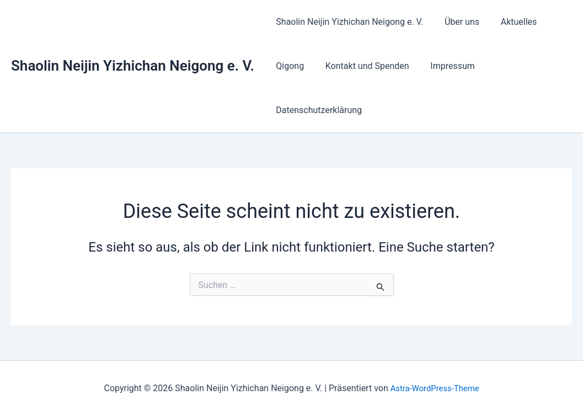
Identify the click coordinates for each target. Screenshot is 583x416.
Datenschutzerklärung (317, 110)
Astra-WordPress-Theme (435, 388)
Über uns (456, 22)
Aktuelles (509, 22)
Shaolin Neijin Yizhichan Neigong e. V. (132, 65)
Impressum (443, 66)
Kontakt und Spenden (362, 66)
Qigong (288, 66)
